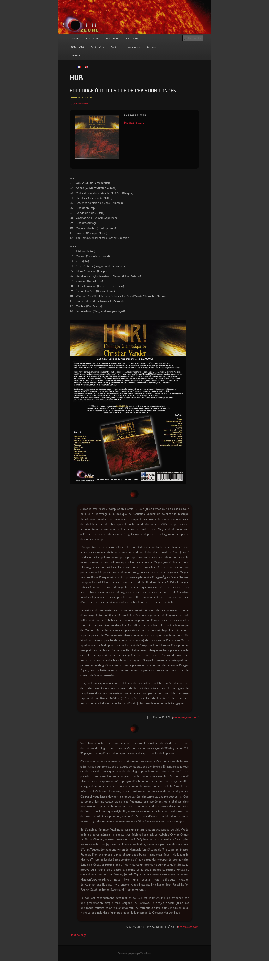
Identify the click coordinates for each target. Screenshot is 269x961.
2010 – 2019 (97, 47)
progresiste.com (188, 926)
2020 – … (116, 47)
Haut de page (78, 935)
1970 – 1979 (91, 38)
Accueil (74, 38)
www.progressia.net (185, 717)
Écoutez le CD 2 (134, 122)
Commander (134, 47)
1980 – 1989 (111, 38)
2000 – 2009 (77, 47)
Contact (151, 47)
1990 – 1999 (131, 38)
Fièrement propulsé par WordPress (134, 953)
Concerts (75, 55)
